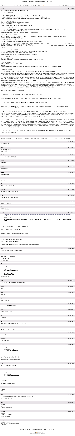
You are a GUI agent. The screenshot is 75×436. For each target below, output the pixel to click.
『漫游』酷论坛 (4, 5)
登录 (60, 5)
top (53, 429)
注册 (63, 5)
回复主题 (67, 5)
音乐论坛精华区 (12, 5)
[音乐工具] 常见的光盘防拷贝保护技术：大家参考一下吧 (40, 1)
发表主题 (72, 5)
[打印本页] (42, 5)
